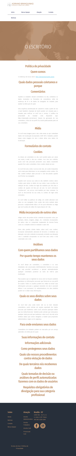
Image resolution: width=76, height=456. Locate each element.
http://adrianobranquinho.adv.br (45, 77)
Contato (50, 12)
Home (9, 417)
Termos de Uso (15, 446)
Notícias (13, 18)
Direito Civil (27, 428)
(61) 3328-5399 (41, 419)
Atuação (39, 12)
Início (12, 12)
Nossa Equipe (25, 12)
